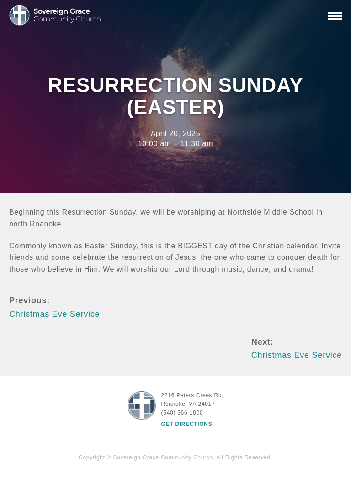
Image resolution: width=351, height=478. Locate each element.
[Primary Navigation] (335, 16)
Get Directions (187, 424)
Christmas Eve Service (54, 314)
